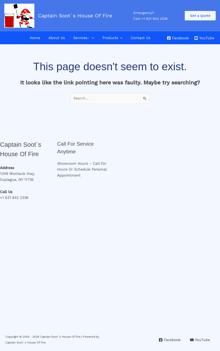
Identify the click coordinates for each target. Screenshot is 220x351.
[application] (89, 37)
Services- (81, 37)
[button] (200, 15)
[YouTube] (204, 38)
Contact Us (135, 38)
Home (34, 38)
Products (109, 37)
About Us (55, 38)
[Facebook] (177, 38)
